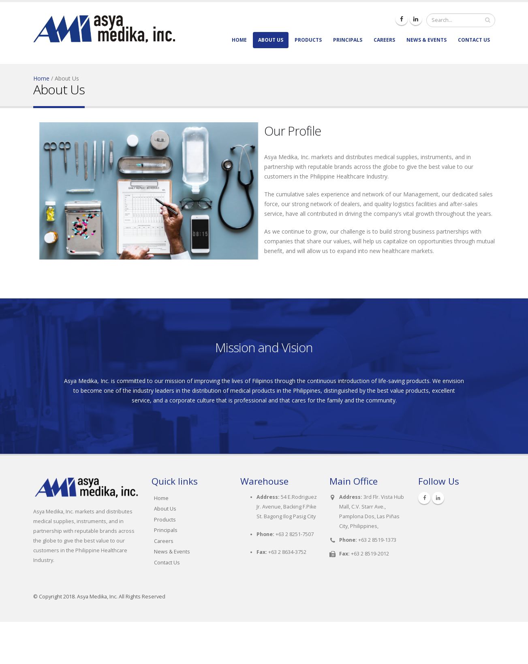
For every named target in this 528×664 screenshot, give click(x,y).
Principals (347, 39)
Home (239, 39)
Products (308, 39)
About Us (270, 39)
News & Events (426, 39)
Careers (384, 39)
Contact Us (474, 39)
